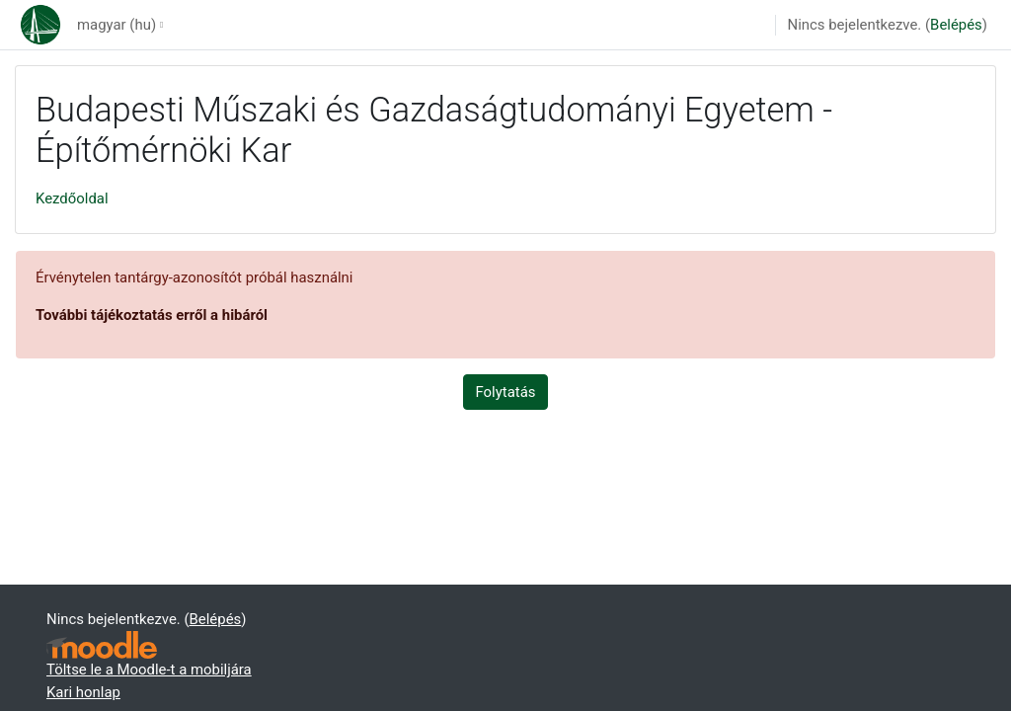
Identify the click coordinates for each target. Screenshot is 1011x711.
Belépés (956, 25)
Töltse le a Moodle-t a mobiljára (149, 669)
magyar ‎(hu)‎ (116, 25)
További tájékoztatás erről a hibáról (152, 315)
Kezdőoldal (72, 198)
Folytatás (506, 392)
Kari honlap (83, 692)
